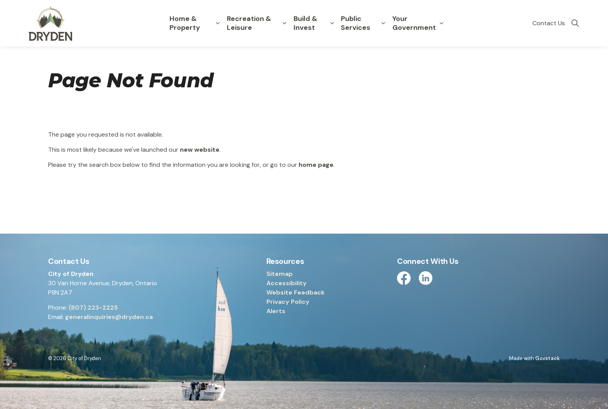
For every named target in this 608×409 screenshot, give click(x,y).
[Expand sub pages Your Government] (442, 23)
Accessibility (286, 283)
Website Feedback (295, 292)
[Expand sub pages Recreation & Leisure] (285, 23)
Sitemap (279, 274)
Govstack (547, 358)
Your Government (414, 23)
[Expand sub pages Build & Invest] (332, 23)
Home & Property (184, 23)
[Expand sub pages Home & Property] (218, 23)
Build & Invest (305, 23)
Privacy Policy (287, 302)
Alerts (275, 311)
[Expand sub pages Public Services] (383, 23)
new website (199, 150)
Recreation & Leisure (249, 23)
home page (316, 165)
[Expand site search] (575, 23)
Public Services (355, 23)
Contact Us (548, 23)
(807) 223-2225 (93, 307)
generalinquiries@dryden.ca (109, 317)
